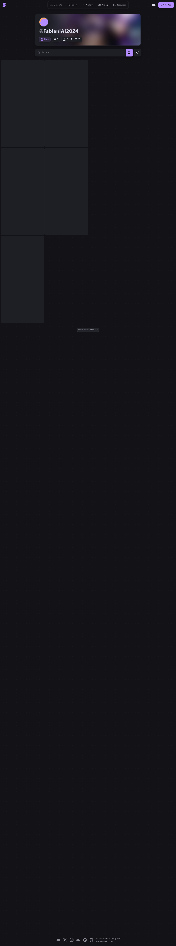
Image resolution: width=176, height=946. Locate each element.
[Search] (129, 52)
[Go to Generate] (56, 5)
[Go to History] (72, 5)
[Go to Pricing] (103, 5)
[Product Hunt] (85, 940)
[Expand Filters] (137, 52)
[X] (65, 940)
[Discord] (154, 5)
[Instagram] (71, 940)
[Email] (78, 940)
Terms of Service (102, 939)
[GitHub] (91, 940)
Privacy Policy (116, 939)
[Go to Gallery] (88, 5)
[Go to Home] (4, 5)
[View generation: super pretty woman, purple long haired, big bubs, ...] (22, 81)
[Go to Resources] (119, 5)
